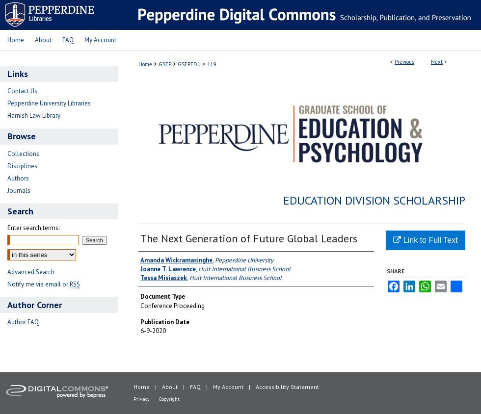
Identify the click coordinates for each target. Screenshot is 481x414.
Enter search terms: (33, 228)
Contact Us (22, 91)
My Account (228, 386)
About (170, 386)
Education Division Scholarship (374, 200)
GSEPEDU (189, 64)
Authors (18, 178)
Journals (18, 190)
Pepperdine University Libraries (49, 103)
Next (437, 61)
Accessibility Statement (287, 386)
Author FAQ (23, 322)
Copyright (169, 399)
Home (145, 64)
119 (211, 64)
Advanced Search (30, 272)
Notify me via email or (43, 284)
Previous (404, 61)
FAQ (195, 386)
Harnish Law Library (33, 115)
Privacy (142, 399)
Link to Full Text (425, 240)
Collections (23, 154)
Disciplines (22, 166)
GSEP (165, 64)
